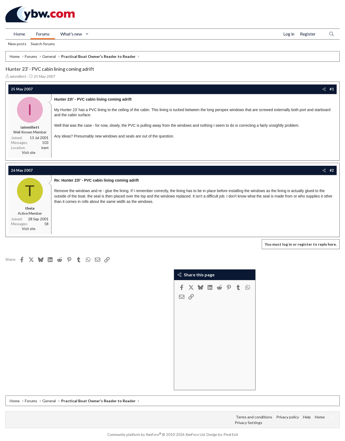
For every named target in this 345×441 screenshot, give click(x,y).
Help (307, 417)
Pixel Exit (231, 434)
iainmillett (18, 76)
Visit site (28, 152)
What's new (71, 33)
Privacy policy (287, 417)
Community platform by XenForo (156, 434)
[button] (87, 34)
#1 (332, 89)
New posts (17, 43)
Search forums (43, 43)
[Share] (324, 89)
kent (45, 148)
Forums (43, 33)
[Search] (331, 34)
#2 (332, 170)
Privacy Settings (248, 422)
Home (19, 33)
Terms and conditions (254, 417)
